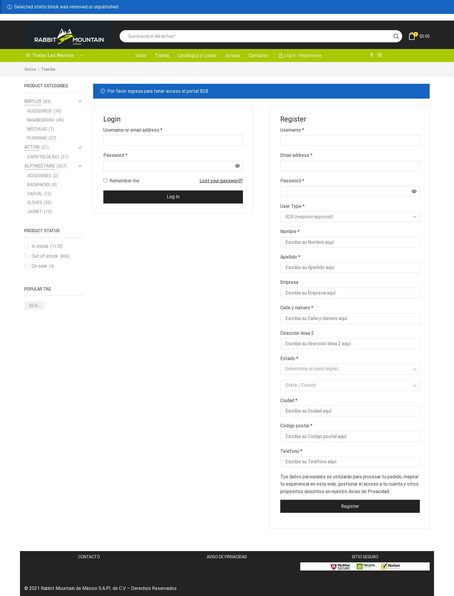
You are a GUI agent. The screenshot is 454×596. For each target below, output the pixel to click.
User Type (292, 206)
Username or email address (132, 129)
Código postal (296, 425)
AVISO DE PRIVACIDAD (227, 557)
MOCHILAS (37, 129)
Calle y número (296, 307)
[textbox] (345, 369)
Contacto (258, 55)
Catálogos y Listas (197, 55)
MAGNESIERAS (40, 120)
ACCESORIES (39, 175)
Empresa (289, 282)
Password (115, 155)
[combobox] (350, 369)
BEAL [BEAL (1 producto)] (34, 305)
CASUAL (34, 193)
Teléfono (291, 451)
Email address (296, 155)
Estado (289, 358)
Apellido (290, 257)
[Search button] (396, 36)
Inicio (140, 55)
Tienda (162, 55)
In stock (47, 246)
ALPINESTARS (39, 166)
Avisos (233, 55)
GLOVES (34, 202)
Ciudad (288, 400)
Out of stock (51, 256)
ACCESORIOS (39, 111)
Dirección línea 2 (297, 333)
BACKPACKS (38, 184)
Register (350, 506)
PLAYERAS (37, 138)
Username (292, 129)
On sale (43, 266)
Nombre (290, 231)
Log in (173, 196)
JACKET (34, 211)
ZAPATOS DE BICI (43, 157)
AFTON (31, 147)
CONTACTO (89, 557)
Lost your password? (221, 180)
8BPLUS (32, 101)
